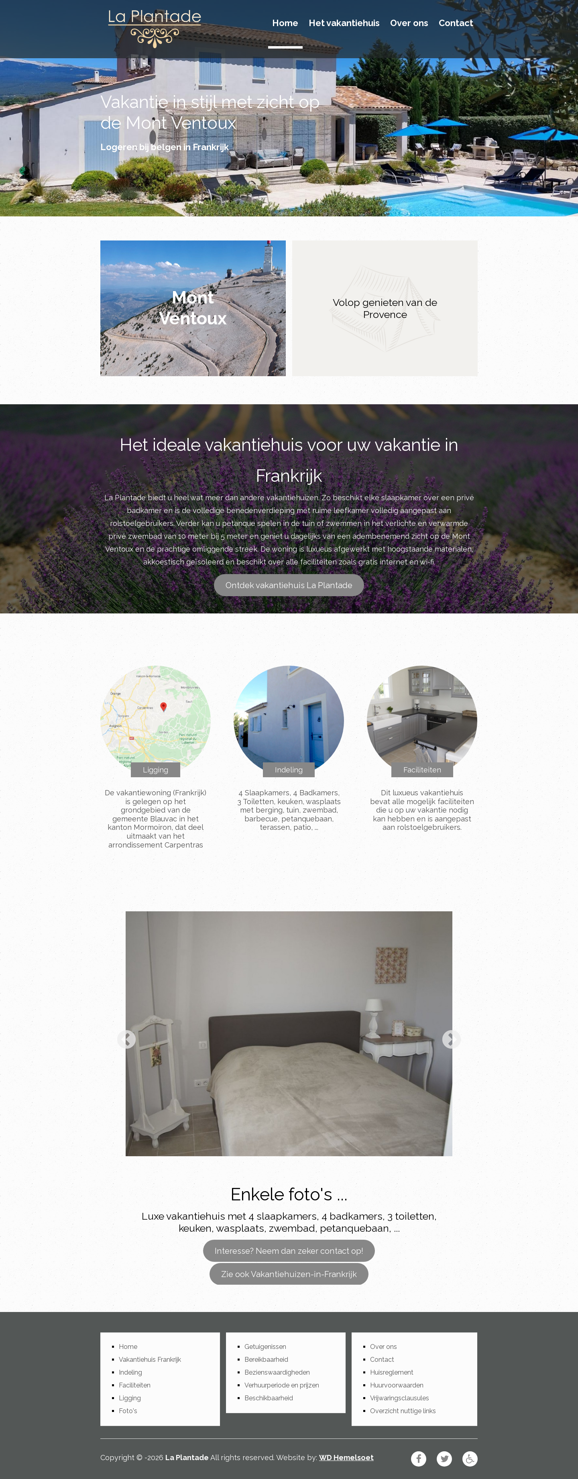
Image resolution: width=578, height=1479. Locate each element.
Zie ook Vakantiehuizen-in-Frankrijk (289, 1274)
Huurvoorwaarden (396, 1385)
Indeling (289, 770)
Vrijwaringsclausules (399, 1398)
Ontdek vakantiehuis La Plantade (289, 585)
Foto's (128, 1411)
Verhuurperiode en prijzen (281, 1385)
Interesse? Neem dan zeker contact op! (289, 1250)
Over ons (409, 23)
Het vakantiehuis (344, 23)
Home (285, 23)
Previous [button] (126, 1040)
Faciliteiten (422, 770)
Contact (456, 23)
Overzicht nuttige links (403, 1411)
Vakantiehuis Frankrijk (150, 1359)
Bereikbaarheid (266, 1359)
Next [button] (451, 1040)
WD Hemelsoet (346, 1457)
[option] (289, 1033)
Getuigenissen (265, 1347)
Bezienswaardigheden (277, 1372)
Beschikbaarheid (268, 1398)
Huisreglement (391, 1372)
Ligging (155, 770)
